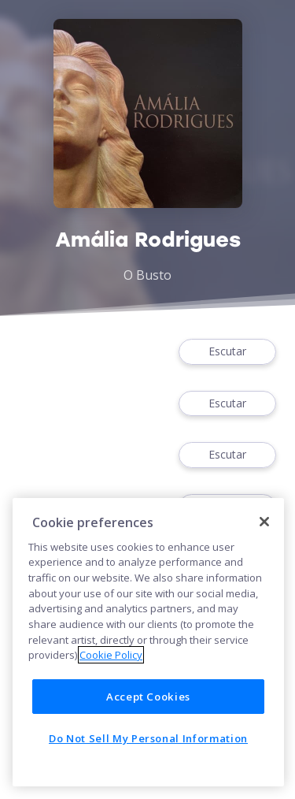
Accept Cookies (148, 696)
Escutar (227, 352)
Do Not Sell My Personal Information (148, 738)
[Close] (264, 521)
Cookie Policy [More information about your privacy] (110, 655)
